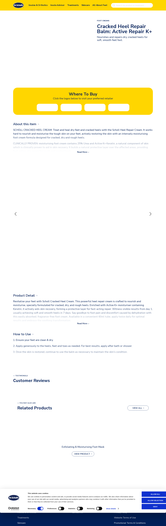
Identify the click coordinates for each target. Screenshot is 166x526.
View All (137, 408)
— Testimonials (20, 376)
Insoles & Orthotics (38, 5)
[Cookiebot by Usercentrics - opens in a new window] (13, 521)
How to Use (22, 334)
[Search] (113, 5)
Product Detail (24, 295)
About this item (25, 124)
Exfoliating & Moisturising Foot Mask (83, 447)
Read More (82, 152)
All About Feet (99, 5)
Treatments (73, 5)
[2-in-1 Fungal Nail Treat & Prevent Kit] (83, 429)
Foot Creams (103, 21)
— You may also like (26, 403)
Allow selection (147, 514)
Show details (111, 522)
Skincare (86, 5)
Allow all (147, 507)
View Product (82, 454)
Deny (147, 520)
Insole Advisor (57, 5)
